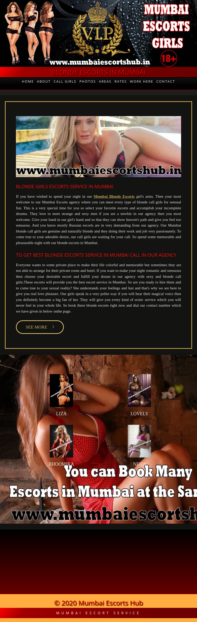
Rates (121, 81)
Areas (105, 81)
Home (28, 81)
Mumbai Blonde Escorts (114, 196)
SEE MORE (36, 327)
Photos (88, 81)
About (44, 81)
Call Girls (65, 81)
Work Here (141, 81)
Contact (165, 81)
